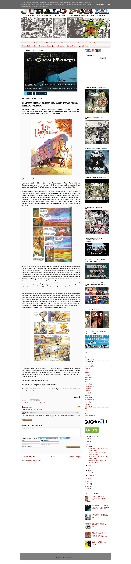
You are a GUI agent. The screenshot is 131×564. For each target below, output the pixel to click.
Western (86, 413)
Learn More (100, 4)
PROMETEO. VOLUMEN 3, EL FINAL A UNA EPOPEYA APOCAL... (97, 453)
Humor (86, 391)
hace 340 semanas (33, 412)
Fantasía (86, 379)
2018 (88, 441)
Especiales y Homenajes (46, 46)
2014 (88, 486)
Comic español (88, 366)
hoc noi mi (27, 412)
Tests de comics (95, 43)
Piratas (86, 395)
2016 (88, 481)
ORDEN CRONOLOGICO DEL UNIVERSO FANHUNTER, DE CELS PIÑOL (99, 525)
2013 (88, 489)
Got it (108, 4)
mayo (89, 468)
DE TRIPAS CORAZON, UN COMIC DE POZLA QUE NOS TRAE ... (98, 449)
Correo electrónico (44, 440)
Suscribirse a (33, 446)
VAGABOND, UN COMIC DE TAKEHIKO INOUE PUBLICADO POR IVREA (100, 498)
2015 (88, 484)
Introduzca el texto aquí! (51, 432)
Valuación (33, 409)
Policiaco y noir (88, 397)
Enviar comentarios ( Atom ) (34, 460)
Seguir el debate (78, 406)
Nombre (23, 440)
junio (89, 465)
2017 (88, 444)
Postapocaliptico (88, 400)
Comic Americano (88, 359)
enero (89, 478)
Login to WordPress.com (52, 438)
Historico (87, 388)
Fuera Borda (87, 384)
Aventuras (29, 403)
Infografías (87, 393)
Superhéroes (87, 406)
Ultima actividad (39, 409)
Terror (86, 409)
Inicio (53, 456)
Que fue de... (71, 46)
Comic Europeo (36, 403)
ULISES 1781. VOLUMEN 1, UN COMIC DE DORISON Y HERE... (97, 461)
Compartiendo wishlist (29, 46)
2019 (88, 439)
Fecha (29, 409)
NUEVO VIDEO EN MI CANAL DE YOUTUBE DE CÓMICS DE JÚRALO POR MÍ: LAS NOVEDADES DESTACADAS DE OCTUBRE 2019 (99, 535)
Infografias (60, 46)
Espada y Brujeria (88, 377)
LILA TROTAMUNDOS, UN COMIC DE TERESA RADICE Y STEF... (98, 457)
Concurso (87, 368)
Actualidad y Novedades (50, 43)
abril (89, 470)
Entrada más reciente (29, 456)
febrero (90, 475)
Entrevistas (64, 43)
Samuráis (87, 402)
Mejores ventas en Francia (79, 43)
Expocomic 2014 (83, 46)
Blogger (72, 557)
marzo (89, 473)
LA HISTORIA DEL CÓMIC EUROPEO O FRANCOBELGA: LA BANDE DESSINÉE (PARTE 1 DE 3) (100, 516)
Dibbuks (42, 403)
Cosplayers (87, 370)
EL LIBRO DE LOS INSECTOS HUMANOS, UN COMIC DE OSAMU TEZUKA (99, 542)
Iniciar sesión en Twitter (62, 438)
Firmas (86, 382)
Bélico (86, 357)
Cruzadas (87, 373)
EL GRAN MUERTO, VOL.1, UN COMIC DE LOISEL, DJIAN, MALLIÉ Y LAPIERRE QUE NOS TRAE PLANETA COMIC (100, 507)
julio (89, 446)
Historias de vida (48, 403)
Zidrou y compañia (89, 415)
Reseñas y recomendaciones (31, 43)
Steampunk (87, 404)
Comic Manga (88, 364)
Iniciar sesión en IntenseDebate (42, 438)
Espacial (86, 375)
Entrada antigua (75, 456)
